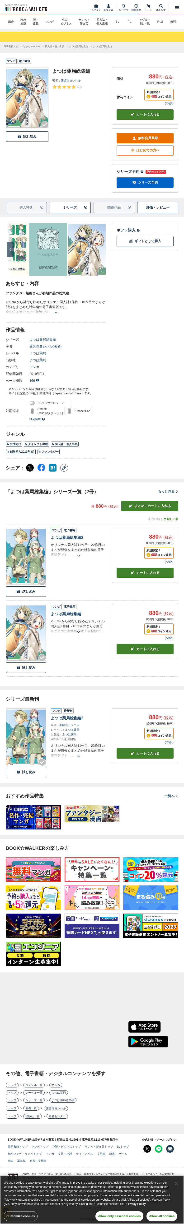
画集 (10, 1161)
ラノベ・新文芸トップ (99, 1146)
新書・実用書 (38, 1161)
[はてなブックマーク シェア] (52, 468)
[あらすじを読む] (56, 307)
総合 (11, 21)
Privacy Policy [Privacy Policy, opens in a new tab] (136, 1204)
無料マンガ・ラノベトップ (25, 1153)
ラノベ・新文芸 (84, 21)
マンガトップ (39, 1146)
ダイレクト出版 (36, 444)
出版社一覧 (32, 1116)
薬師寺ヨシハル (71, 80)
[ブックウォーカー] (25, 7)
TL (130, 21)
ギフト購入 (128, 230)
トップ (12, 1085)
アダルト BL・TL (145, 21)
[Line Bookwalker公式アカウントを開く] (158, 1149)
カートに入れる (145, 114)
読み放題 (23, 21)
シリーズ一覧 (33, 1100)
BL (117, 21)
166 (34, 380)
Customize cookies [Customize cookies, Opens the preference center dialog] (20, 1216)
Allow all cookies (162, 1216)
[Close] (176, 1183)
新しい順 (170, 519)
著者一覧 (31, 1108)
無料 (173, 21)
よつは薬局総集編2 (67, 538)
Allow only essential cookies (119, 1216)
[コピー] (64, 468)
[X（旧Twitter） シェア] (30, 468)
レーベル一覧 (33, 1092)
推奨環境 (37, 419)
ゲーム (123, 1153)
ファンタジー (48, 451)
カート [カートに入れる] (145, 573)
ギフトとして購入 (145, 241)
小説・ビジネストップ (66, 1146)
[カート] (148, 7)
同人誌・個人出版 (102, 21)
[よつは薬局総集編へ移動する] (78, 46)
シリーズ (75, 208)
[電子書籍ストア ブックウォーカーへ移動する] (22, 46)
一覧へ (171, 796)
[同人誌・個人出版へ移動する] (54, 46)
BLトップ (123, 1146)
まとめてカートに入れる (150, 506)
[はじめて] (124, 7)
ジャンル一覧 (33, 1085)
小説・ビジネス (66, 21)
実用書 (101, 1153)
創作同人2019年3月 (21, 451)
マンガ (49, 21)
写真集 (21, 1161)
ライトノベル (84, 1153)
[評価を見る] (66, 87)
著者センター (57, 1116)
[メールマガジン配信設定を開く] (170, 1149)
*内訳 (169, 103)
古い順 (153, 519)
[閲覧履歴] (136, 7)
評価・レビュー (158, 207)
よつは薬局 (37, 353)
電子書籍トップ (18, 1146)
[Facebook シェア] (41, 468)
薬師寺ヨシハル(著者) (45, 346)
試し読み (27, 137)
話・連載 (35, 21)
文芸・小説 (65, 1153)
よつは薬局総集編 (42, 339)
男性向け (14, 444)
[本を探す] (161, 7)
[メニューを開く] (177, 7)
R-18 (160, 21)
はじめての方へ (145, 150)
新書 (112, 1153)
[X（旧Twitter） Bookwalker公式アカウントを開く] (147, 1149)
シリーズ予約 (130, 172)
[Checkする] (44, 125)
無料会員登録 (145, 138)
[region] (92, 1200)
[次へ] (10, 249)
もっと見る (168, 491)
